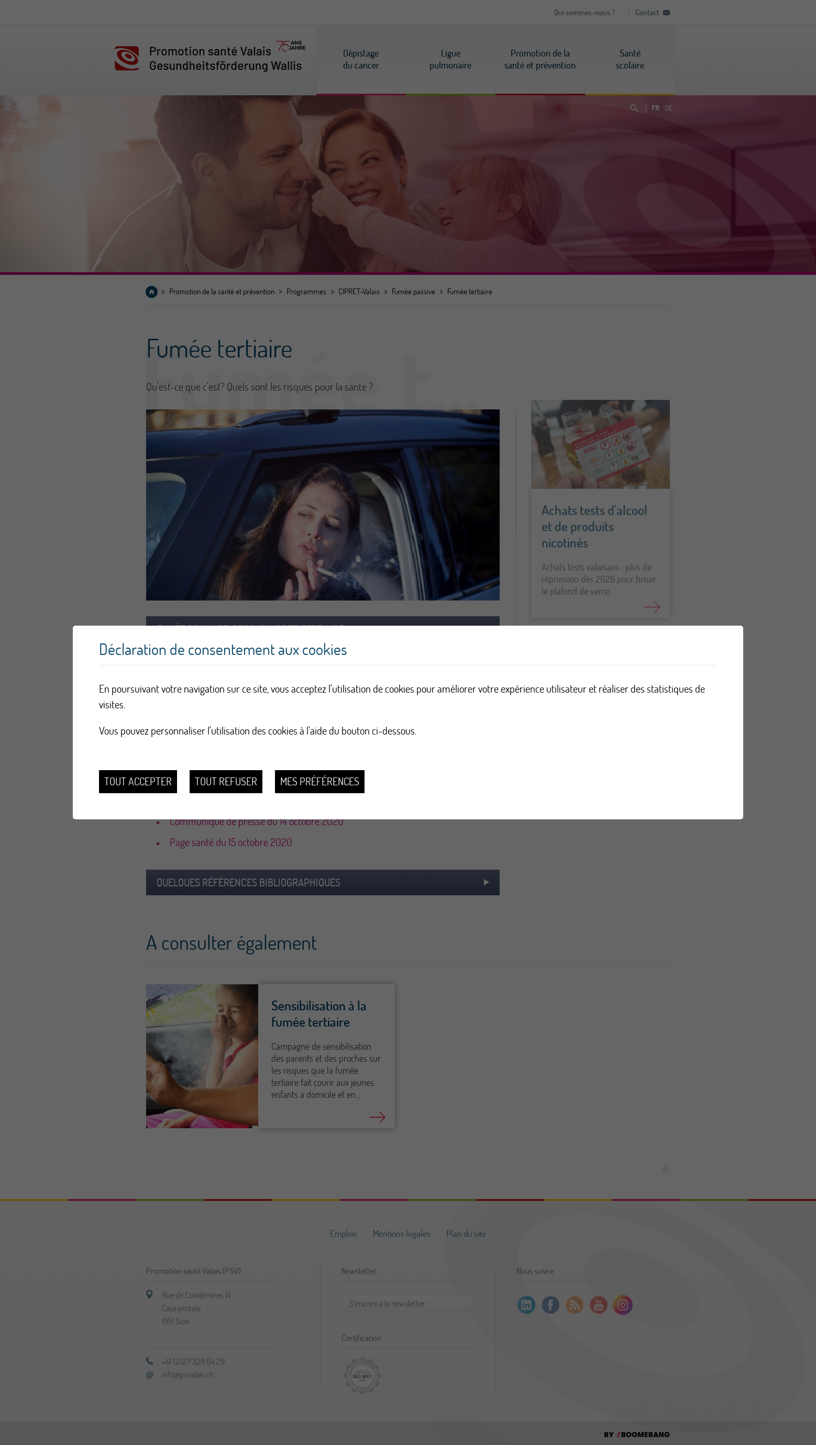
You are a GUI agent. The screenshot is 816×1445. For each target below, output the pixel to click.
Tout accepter (138, 781)
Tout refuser (226, 781)
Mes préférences (319, 781)
